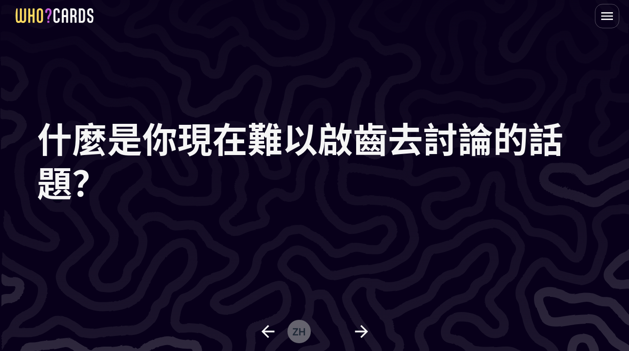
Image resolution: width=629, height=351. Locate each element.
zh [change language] (298, 331)
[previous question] (268, 331)
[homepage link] (54, 15)
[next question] (361, 331)
